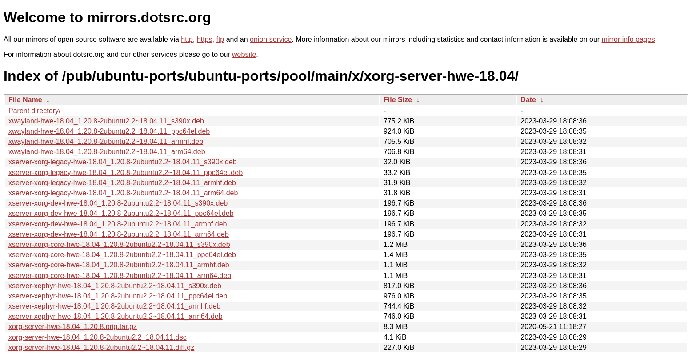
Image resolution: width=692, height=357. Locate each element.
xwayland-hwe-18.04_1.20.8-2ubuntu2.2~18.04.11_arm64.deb (106, 151)
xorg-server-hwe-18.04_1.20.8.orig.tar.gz (72, 326)
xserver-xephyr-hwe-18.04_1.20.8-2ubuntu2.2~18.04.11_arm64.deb (115, 316)
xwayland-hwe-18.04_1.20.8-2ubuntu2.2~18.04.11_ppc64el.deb (109, 131)
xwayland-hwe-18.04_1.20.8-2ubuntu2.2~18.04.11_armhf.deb (105, 141)
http (187, 39)
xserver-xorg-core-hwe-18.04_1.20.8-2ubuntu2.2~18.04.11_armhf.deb (118, 265)
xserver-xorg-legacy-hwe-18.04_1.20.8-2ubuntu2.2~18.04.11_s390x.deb (122, 162)
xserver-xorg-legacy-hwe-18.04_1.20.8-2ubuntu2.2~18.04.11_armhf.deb (122, 182)
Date (528, 99)
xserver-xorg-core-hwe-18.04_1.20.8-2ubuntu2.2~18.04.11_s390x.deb (119, 244)
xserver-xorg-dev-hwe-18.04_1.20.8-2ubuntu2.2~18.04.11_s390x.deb (118, 203)
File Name (25, 99)
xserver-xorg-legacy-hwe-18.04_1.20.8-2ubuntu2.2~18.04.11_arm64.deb (123, 193)
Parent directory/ (34, 111)
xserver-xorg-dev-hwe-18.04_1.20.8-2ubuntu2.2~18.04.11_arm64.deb (118, 234)
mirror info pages (628, 39)
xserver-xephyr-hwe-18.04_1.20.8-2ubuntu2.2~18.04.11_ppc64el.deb (117, 296)
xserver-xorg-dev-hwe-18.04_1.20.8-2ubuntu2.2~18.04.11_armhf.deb (117, 224)
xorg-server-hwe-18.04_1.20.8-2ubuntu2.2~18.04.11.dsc (97, 337)
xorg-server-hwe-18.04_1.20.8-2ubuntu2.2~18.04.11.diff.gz (101, 347)
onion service (271, 39)
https (204, 39)
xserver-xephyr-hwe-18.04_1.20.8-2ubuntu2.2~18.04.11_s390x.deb (114, 286)
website (244, 54)
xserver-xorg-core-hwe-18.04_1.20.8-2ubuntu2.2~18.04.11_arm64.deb (119, 275)
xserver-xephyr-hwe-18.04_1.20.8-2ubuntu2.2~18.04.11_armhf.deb (114, 306)
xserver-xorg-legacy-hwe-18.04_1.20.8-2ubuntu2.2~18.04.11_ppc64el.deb (125, 172)
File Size (398, 99)
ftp (220, 39)
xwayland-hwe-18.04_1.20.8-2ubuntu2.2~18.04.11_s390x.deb (106, 121)
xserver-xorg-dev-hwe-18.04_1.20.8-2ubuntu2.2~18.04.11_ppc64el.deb (121, 213)
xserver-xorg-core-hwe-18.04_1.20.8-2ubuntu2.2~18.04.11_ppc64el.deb (122, 254)
